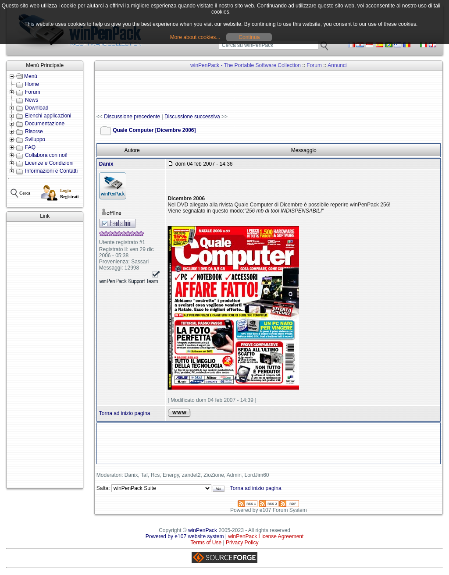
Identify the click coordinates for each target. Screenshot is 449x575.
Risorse (34, 131)
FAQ (30, 147)
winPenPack (202, 530)
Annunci (337, 65)
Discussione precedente (132, 117)
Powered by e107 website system (185, 536)
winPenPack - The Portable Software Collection (245, 65)
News (31, 100)
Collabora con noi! (46, 155)
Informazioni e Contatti (51, 171)
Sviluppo (35, 139)
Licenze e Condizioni (49, 163)
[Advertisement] (44, 355)
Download (36, 108)
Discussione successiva (192, 117)
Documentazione (44, 124)
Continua (249, 37)
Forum (32, 92)
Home (32, 84)
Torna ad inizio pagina (124, 413)
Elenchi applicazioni (48, 116)
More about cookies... (195, 37)
